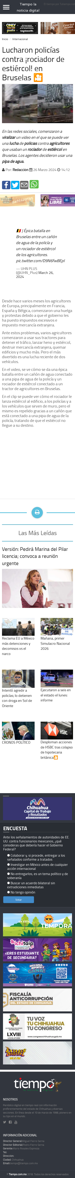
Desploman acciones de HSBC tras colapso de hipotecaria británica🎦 (57, 744)
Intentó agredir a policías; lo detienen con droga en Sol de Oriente (18, 692)
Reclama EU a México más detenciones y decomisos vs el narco (18, 640)
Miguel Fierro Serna (23, 1141)
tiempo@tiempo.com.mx (20, 1163)
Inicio (5, 39)
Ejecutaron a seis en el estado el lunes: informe (57, 689)
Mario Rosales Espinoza (21, 1148)
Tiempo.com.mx (18, 1174)
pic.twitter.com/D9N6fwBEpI (40, 260)
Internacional (20, 39)
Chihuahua (13, 1159)
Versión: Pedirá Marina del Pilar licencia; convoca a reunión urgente (35, 556)
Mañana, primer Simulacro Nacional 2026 (57, 637)
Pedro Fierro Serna (23, 1145)
